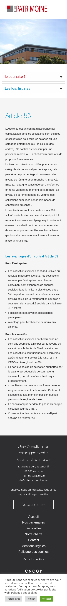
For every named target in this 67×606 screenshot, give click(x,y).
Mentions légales (33, 546)
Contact (33, 540)
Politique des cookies (33, 552)
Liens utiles (33, 528)
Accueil (33, 517)
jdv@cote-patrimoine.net (33, 480)
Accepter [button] (46, 598)
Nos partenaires (33, 522)
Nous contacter (33, 505)
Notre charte (33, 534)
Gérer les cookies (33, 559)
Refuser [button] (31, 598)
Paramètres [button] (14, 598)
